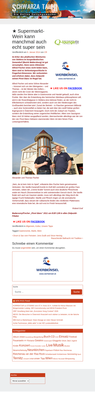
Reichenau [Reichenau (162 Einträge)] (68, 350)
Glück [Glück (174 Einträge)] (64, 341)
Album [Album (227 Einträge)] (16, 337)
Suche (15, 287)
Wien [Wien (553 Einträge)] (49, 358)
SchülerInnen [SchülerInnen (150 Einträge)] (62, 354)
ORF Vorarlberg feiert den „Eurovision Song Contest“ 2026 (35, 311)
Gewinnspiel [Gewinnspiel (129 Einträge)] (48, 341)
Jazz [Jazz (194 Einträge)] (69, 340)
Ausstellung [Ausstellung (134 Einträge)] (29, 337)
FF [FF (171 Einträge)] (25, 341)
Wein (39, 231)
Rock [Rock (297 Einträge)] (42, 354)
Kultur (37, 226)
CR (45, 52)
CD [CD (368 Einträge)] (53, 336)
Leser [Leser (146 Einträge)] (44, 346)
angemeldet (26, 248)
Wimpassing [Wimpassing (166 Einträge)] (70, 359)
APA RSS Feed (22, 301)
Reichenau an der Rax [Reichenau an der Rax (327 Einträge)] (26, 353)
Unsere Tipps (47, 226)
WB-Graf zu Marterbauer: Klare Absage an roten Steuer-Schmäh (38, 320)
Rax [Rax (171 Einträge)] (61, 350)
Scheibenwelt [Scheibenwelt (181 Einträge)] (50, 354)
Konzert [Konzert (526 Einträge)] (24, 345)
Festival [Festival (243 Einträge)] (73, 336)
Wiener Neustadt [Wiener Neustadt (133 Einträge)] (58, 359)
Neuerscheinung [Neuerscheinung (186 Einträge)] (20, 350)
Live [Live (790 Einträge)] (49, 345)
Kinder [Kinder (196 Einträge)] (16, 346)
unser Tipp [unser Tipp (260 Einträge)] (39, 358)
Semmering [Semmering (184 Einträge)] (72, 354)
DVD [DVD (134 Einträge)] (56, 337)
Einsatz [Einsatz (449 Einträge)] (64, 336)
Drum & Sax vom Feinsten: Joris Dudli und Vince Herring (37, 235)
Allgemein (30, 226)
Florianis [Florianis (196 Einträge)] (30, 340)
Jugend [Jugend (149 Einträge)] (74, 341)
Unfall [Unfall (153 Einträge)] (31, 359)
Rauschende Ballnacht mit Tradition (67, 238)
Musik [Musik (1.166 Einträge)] (58, 345)
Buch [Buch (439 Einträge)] (47, 336)
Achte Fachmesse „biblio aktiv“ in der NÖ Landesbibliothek (35, 323)
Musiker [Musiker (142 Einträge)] (67, 346)
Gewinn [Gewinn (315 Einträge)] (39, 340)
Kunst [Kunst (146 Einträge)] (32, 346)
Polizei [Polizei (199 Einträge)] (56, 350)
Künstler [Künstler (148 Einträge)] (38, 346)
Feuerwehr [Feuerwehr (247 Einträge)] (18, 340)
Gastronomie (24, 231)
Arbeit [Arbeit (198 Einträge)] (22, 337)
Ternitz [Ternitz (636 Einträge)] (18, 358)
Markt (33, 231)
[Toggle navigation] (14, 21)
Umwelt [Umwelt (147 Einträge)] (26, 359)
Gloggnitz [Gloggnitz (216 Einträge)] (56, 340)
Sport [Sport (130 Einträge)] (79, 354)
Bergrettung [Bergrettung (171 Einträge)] (38, 337)
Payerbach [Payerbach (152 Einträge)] (49, 350)
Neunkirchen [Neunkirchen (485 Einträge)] (35, 350)
